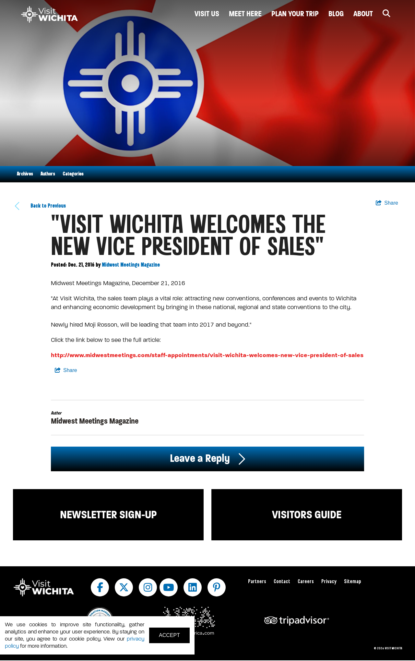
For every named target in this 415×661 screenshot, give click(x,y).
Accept (169, 635)
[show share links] (387, 203)
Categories (73, 174)
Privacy (329, 581)
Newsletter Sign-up (108, 515)
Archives (25, 174)
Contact (282, 581)
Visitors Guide (306, 515)
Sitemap (352, 581)
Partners (257, 581)
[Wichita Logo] (49, 14)
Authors (48, 174)
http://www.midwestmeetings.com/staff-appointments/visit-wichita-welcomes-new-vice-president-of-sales (207, 355)
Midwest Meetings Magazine (131, 265)
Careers (306, 581)
